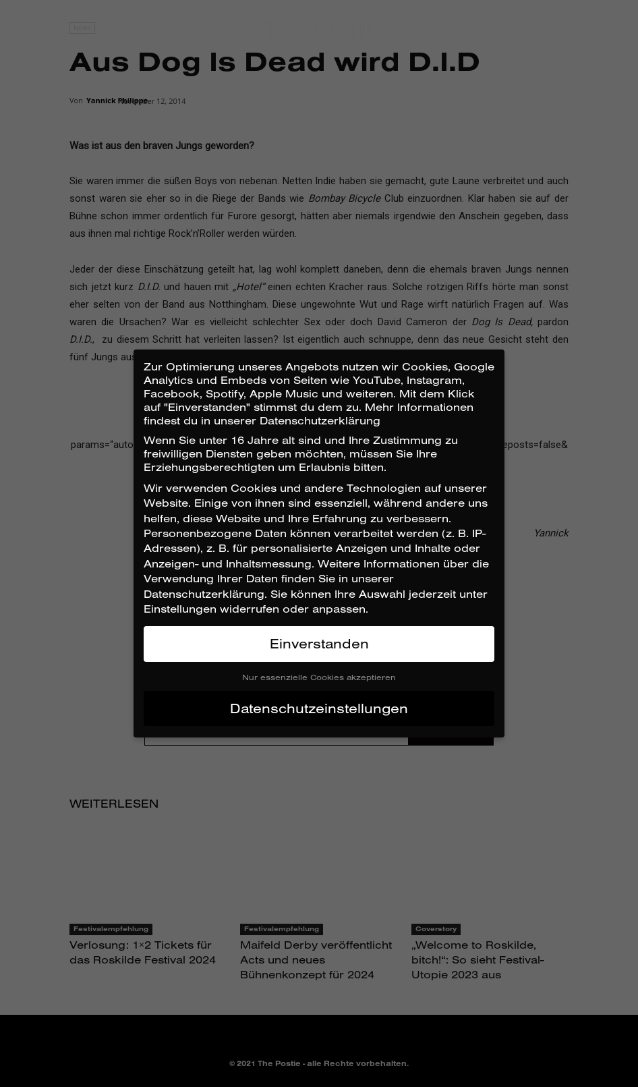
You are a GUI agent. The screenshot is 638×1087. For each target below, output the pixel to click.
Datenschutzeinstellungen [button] (319, 708)
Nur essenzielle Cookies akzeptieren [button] (319, 677)
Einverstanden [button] (319, 643)
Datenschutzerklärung (204, 594)
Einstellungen (180, 608)
